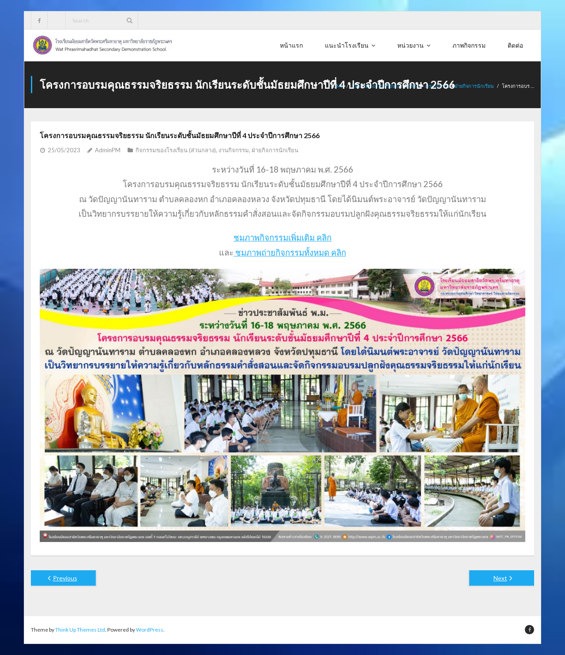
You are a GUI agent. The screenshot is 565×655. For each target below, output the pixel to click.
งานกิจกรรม (233, 150)
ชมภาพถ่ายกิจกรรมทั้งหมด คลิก (290, 252)
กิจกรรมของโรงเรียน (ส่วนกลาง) (176, 150)
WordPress (149, 629)
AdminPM (108, 150)
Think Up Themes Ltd (80, 629)
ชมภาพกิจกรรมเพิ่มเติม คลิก (282, 237)
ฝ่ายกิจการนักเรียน (474, 86)
